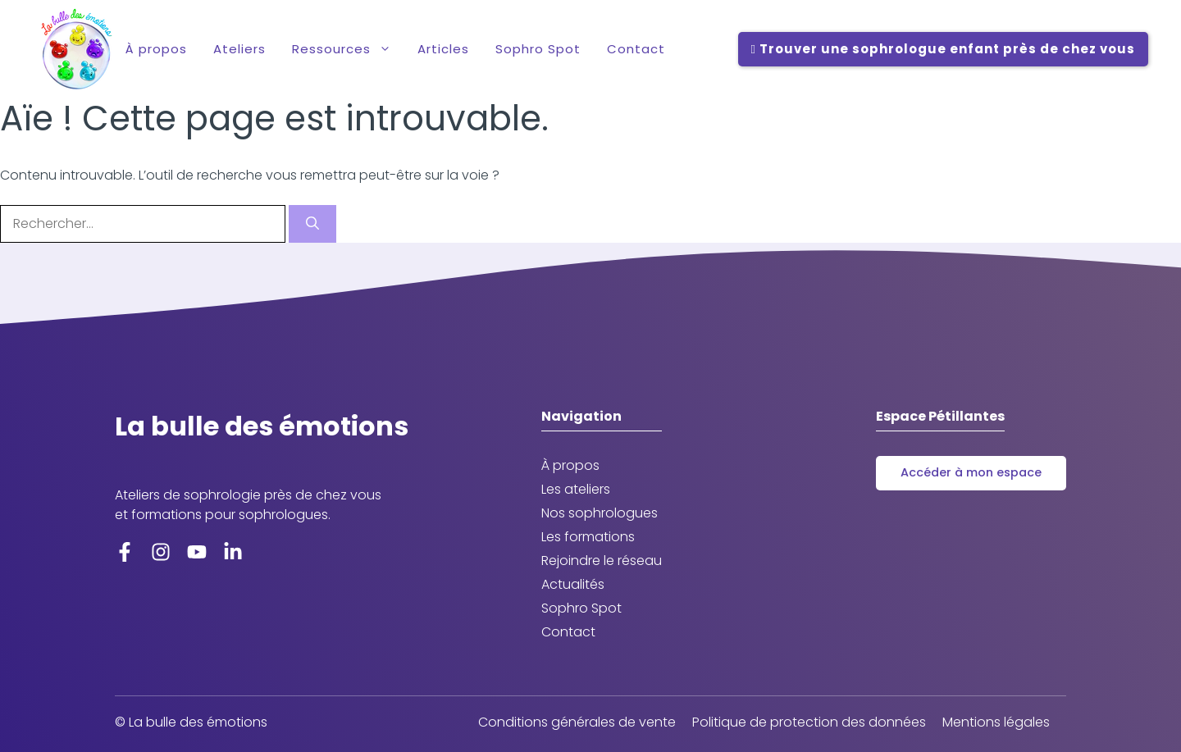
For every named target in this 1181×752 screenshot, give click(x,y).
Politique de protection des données (809, 722)
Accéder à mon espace (971, 472)
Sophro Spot (538, 48)
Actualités (572, 584)
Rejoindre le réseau (601, 560)
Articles (443, 48)
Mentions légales (996, 722)
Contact (636, 48)
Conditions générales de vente (577, 722)
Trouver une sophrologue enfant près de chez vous (943, 49)
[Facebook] (125, 551)
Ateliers (239, 48)
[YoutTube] (197, 551)
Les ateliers (575, 489)
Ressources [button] (348, 49)
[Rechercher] (312, 224)
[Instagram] (161, 551)
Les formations (588, 536)
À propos (156, 48)
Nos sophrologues (599, 513)
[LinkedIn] (233, 551)
